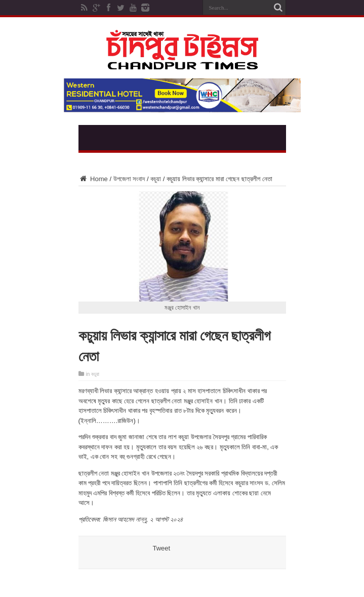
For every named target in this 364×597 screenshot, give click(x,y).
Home (93, 179)
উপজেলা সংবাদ (129, 179)
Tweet (162, 548)
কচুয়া (155, 179)
